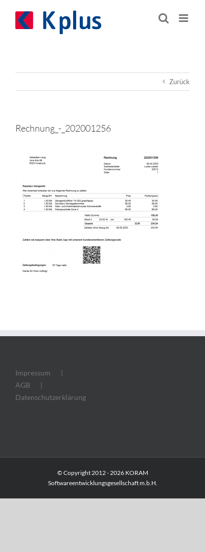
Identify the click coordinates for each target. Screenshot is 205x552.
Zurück (179, 82)
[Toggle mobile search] (163, 18)
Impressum (33, 372)
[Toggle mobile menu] (184, 18)
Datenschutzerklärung (50, 397)
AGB (22, 385)
